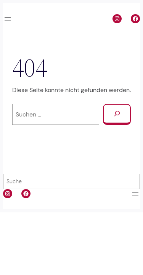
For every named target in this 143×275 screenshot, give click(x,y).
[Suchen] (117, 114)
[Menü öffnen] (7, 18)
